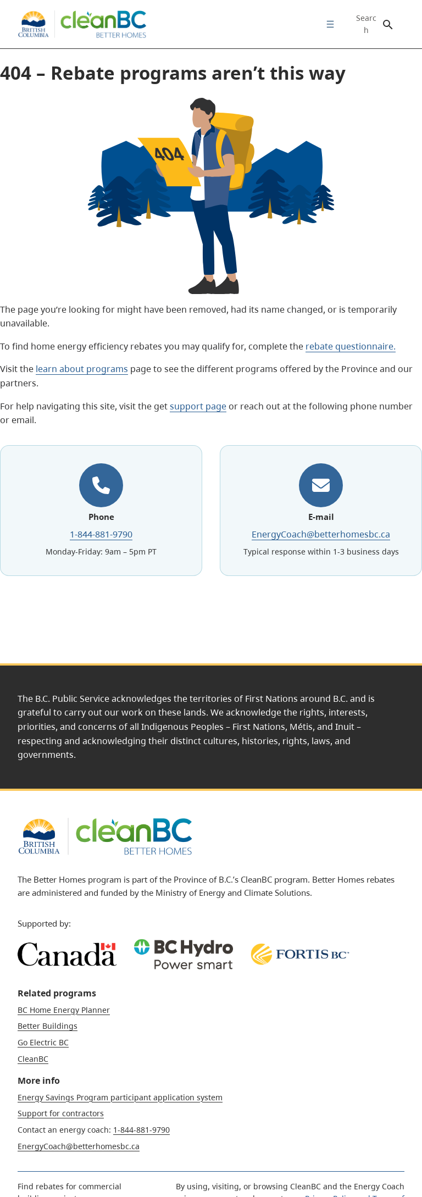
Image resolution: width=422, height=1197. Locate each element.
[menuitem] (327, 24)
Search (366, 24)
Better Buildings (47, 1026)
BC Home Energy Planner (64, 1010)
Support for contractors (61, 1113)
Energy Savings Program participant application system (120, 1097)
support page (198, 406)
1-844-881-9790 (101, 534)
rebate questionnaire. (351, 346)
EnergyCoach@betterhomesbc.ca (321, 534)
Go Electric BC (43, 1042)
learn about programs (82, 369)
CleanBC (33, 1059)
